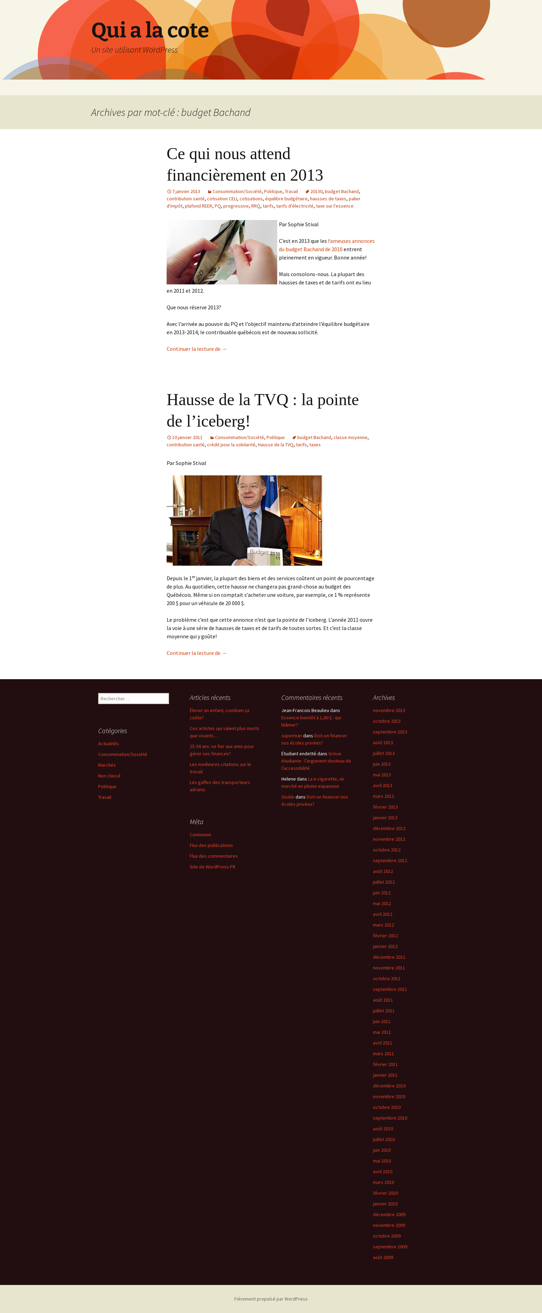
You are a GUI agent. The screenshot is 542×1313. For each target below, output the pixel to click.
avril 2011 (382, 1043)
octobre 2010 (387, 1107)
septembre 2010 (390, 1118)
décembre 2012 (389, 828)
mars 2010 (383, 1182)
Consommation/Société (237, 191)
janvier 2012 (385, 946)
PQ (218, 206)
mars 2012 (383, 925)
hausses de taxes (328, 198)
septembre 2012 (390, 860)
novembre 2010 (389, 1096)
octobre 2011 (387, 978)
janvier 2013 (385, 817)
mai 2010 (382, 1161)
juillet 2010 (384, 1139)
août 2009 (383, 1257)
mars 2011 (383, 1053)
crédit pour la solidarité (231, 444)
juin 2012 (382, 893)
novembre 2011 (389, 968)
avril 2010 (382, 1171)
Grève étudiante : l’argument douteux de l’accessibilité (316, 760)
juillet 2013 (384, 753)
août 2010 (383, 1128)
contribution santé (186, 198)
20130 (316, 191)
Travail (291, 191)
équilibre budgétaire (286, 198)
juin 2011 (382, 1021)
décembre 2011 (389, 957)
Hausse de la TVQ (275, 444)
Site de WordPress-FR (212, 867)
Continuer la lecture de (197, 348)
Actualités (108, 743)
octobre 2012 (387, 850)
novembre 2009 (389, 1225)
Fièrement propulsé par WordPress (271, 1299)
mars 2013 (383, 796)
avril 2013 (382, 785)
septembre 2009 (390, 1246)
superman (291, 735)
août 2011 (383, 1000)
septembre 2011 (390, 989)
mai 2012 (382, 903)
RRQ (255, 206)
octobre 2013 (387, 721)
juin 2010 (382, 1150)
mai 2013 (382, 775)
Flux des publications (211, 845)
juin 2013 (382, 764)
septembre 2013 (390, 732)
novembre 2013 (389, 710)
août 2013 (383, 742)
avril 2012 (382, 914)
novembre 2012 (389, 839)
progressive (236, 206)
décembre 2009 (389, 1214)
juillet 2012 (384, 882)
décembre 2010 (389, 1086)
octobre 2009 (387, 1236)
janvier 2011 (385, 1075)
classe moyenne (350, 437)
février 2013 (385, 807)
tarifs (268, 206)
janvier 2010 (385, 1204)
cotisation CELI (222, 198)
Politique (273, 191)
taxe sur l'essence (335, 206)
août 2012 (383, 871)
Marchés (107, 765)
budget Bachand (342, 191)
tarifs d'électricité (295, 206)
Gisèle (288, 797)
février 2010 (385, 1193)
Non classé (109, 776)
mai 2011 (382, 1032)
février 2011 (385, 1064)
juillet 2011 (384, 1010)
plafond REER (198, 206)
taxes (315, 444)
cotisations (251, 198)
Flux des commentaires (214, 856)
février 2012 (385, 935)
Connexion (200, 834)
